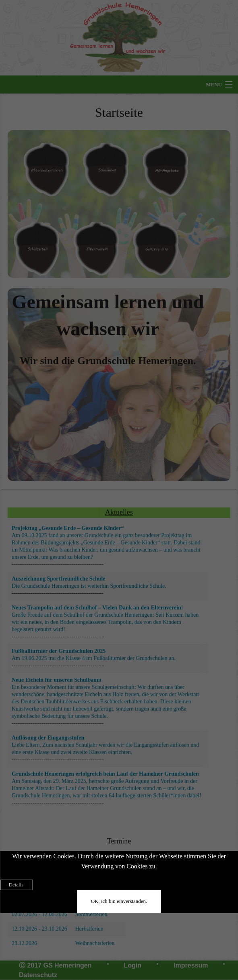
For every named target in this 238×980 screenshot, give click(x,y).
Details (16, 885)
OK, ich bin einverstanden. (119, 901)
